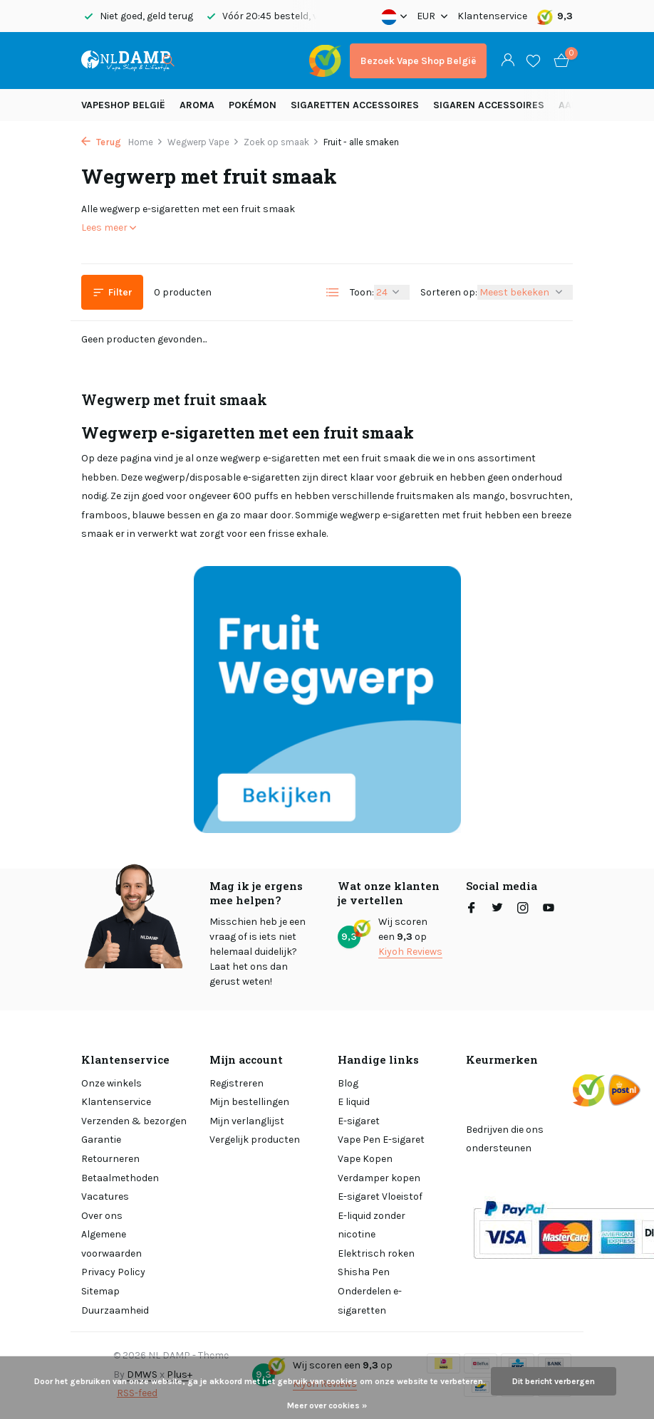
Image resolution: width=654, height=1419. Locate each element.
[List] (332, 292)
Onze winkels (111, 1083)
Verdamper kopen (379, 1178)
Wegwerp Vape (203, 142)
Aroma (197, 105)
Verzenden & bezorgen (134, 1121)
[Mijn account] (507, 61)
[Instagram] (523, 909)
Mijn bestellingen (249, 1102)
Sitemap (100, 1291)
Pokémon (252, 105)
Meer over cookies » (327, 1405)
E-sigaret (359, 1121)
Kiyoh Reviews (410, 952)
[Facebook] (471, 909)
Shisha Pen (364, 1272)
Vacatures (105, 1196)
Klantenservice (492, 16)
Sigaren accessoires (488, 105)
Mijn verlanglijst (246, 1121)
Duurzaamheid (115, 1310)
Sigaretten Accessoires (355, 105)
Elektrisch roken (376, 1253)
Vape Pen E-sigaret (381, 1139)
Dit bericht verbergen (553, 1381)
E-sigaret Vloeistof (380, 1196)
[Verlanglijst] (533, 60)
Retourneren (110, 1159)
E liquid (354, 1102)
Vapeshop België (123, 105)
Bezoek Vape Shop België (418, 61)
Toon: (362, 292)
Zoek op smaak (281, 142)
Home (145, 142)
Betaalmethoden (120, 1178)
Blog (348, 1083)
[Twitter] (497, 909)
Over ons (102, 1216)
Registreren (236, 1083)
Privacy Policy (113, 1272)
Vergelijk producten (254, 1139)
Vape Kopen (365, 1159)
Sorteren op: (448, 292)
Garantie (101, 1139)
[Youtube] (548, 909)
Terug (101, 142)
